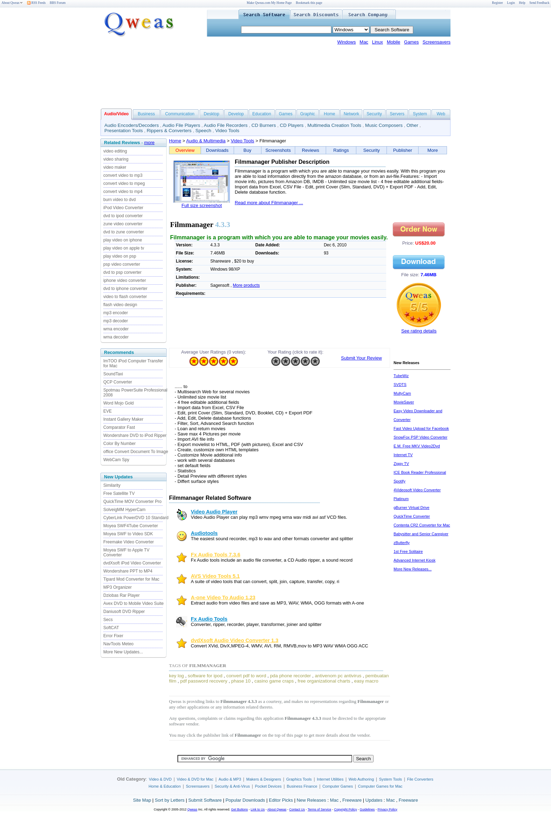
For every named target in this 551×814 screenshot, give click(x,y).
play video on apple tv (123, 248)
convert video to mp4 (122, 191)
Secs (108, 619)
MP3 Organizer (117, 587)
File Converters (420, 779)
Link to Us (258, 809)
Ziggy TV (401, 463)
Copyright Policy (345, 809)
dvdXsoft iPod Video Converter (132, 563)
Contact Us (297, 809)
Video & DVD (160, 779)
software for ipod (205, 675)
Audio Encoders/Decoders (131, 125)
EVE (107, 411)
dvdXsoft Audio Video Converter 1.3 (234, 640)
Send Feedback (540, 3)
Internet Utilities (330, 779)
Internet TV (403, 455)
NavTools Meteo (118, 643)
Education (261, 113)
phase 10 (241, 681)
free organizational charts (324, 681)
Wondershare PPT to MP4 (128, 571)
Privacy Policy (387, 809)
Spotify (400, 481)
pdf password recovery (203, 681)
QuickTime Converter (412, 516)
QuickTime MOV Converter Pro (132, 501)
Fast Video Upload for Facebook (421, 428)
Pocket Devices (268, 786)
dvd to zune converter (123, 232)
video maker (114, 167)
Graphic (307, 113)
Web (440, 113)
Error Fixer (113, 635)
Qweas (192, 809)
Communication (179, 113)
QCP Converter (117, 382)
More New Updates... (123, 652)
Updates (373, 800)
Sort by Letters (169, 800)
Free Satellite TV (119, 493)
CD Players (291, 125)
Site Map (142, 800)
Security (374, 113)
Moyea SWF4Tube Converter (130, 525)
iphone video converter (124, 280)
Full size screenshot (202, 205)
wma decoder (116, 337)
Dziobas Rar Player (121, 595)
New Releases (311, 800)
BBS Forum (58, 3)
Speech (203, 130)
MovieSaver (404, 402)
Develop (236, 113)
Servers (397, 113)
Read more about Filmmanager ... (269, 202)
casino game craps (274, 681)
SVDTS (400, 384)
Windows (346, 42)
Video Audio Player (214, 512)
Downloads (217, 150)
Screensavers (436, 42)
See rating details (418, 331)
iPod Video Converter (123, 207)
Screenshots (278, 150)
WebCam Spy (116, 459)
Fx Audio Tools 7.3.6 (215, 554)
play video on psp (119, 256)
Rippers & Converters (169, 130)
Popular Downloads (245, 800)
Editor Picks (281, 800)
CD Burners (264, 125)
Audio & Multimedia (206, 140)
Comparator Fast (119, 427)
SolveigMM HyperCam (124, 509)
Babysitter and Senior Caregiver (421, 534)
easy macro (366, 681)
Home (329, 113)
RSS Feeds (36, 3)
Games (411, 42)
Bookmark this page (309, 3)
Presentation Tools (123, 130)
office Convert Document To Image (135, 451)
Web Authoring (361, 779)
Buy (247, 150)
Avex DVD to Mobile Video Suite (133, 603)
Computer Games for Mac (380, 786)
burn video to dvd (119, 199)
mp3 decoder (115, 320)
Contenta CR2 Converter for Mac (422, 525)
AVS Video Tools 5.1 (215, 576)
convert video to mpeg (124, 183)
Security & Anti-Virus (232, 786)
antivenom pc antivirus (338, 675)
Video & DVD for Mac (195, 779)
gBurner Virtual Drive (411, 507)
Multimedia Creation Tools (334, 125)
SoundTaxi (113, 374)
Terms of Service (319, 809)
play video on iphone (122, 240)
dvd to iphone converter (125, 288)
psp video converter (121, 264)
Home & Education (165, 786)
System (420, 113)
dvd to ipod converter (123, 215)
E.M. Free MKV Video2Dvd (417, 446)
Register (497, 3)
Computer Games (337, 786)
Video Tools (227, 130)
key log (176, 675)
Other (412, 125)
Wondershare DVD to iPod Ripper (135, 435)
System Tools (390, 779)
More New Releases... (413, 569)
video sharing (115, 159)
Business (146, 113)
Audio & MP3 (230, 779)
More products (246, 285)
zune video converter (122, 223)
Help (522, 3)
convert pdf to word (246, 675)
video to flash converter (125, 296)
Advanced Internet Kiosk (414, 560)
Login (511, 3)
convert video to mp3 (122, 175)
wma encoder (116, 329)
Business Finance (302, 786)
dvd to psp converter (122, 272)
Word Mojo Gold (118, 403)
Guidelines (367, 809)
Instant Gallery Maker (123, 419)
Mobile (393, 42)
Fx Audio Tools (209, 619)
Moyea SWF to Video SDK (128, 533)
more (149, 142)
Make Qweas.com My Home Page (269, 3)
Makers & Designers (263, 779)
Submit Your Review (361, 358)
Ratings (341, 150)
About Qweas (12, 3)
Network (351, 113)
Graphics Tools (299, 779)
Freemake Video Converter (128, 542)
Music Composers (384, 125)
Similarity (112, 485)
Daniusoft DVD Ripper (124, 611)
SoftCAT (111, 627)
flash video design (120, 304)
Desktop (211, 113)
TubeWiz (401, 376)
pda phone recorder (290, 675)
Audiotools (204, 533)
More (432, 150)
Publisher (402, 150)
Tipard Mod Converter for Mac (131, 579)
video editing (115, 151)
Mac (363, 42)
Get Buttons (239, 809)
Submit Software (205, 800)
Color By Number (119, 443)
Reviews (310, 150)
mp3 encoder (115, 312)
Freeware (352, 800)
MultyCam (402, 393)
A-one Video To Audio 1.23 (223, 597)
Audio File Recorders (225, 125)
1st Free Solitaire (408, 551)
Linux (377, 42)
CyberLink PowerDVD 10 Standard (135, 517)
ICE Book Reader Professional (420, 472)
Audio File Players (181, 125)
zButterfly (402, 543)
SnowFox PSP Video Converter (420, 437)
